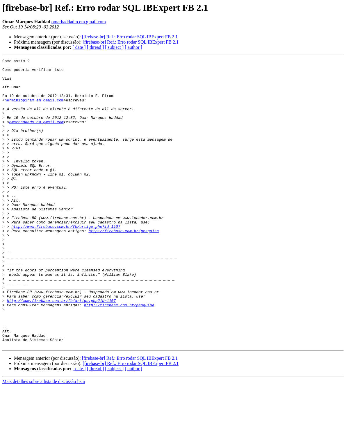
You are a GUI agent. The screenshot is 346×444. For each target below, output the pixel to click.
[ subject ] (114, 47)
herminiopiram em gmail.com (34, 108)
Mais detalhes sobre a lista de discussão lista (43, 438)
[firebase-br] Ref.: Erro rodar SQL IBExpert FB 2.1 (130, 36)
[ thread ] (95, 47)
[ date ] (78, 47)
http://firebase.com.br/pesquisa (123, 265)
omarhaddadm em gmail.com (78, 21)
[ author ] (133, 47)
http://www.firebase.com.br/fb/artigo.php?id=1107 (65, 260)
